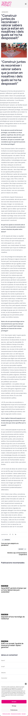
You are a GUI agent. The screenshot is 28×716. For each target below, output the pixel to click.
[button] (26, 684)
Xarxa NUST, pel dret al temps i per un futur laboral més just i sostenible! (13, 590)
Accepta (14, 701)
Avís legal (24, 713)
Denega (14, 706)
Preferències (14, 710)
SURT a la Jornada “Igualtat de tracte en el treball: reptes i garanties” (12, 645)
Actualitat (5, 12)
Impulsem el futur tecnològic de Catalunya (13, 618)
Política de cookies (6, 713)
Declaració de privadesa (16, 713)
